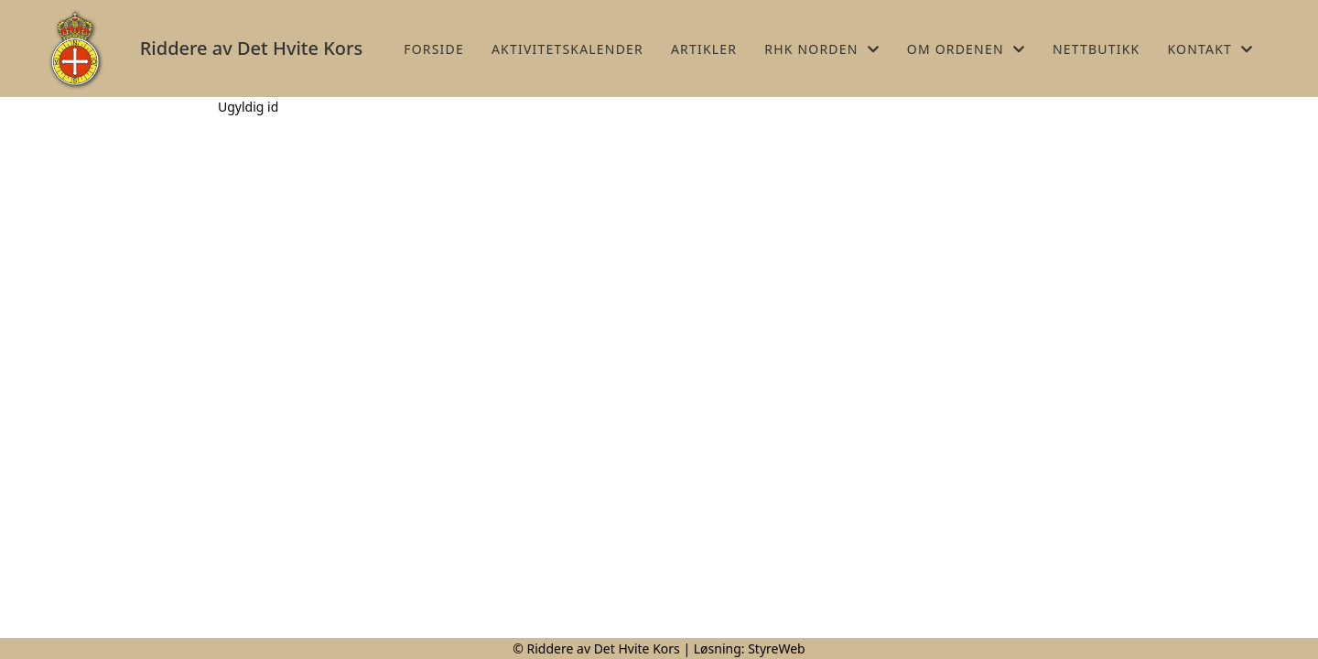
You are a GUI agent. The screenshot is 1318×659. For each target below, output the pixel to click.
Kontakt (1210, 49)
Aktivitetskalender (567, 49)
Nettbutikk (1096, 49)
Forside (434, 49)
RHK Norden (822, 49)
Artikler (704, 49)
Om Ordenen (966, 49)
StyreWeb (776, 648)
